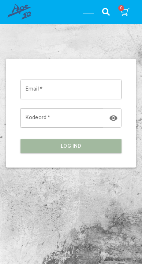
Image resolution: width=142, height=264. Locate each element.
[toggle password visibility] (113, 118)
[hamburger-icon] (88, 12)
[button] (106, 12)
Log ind (71, 146)
